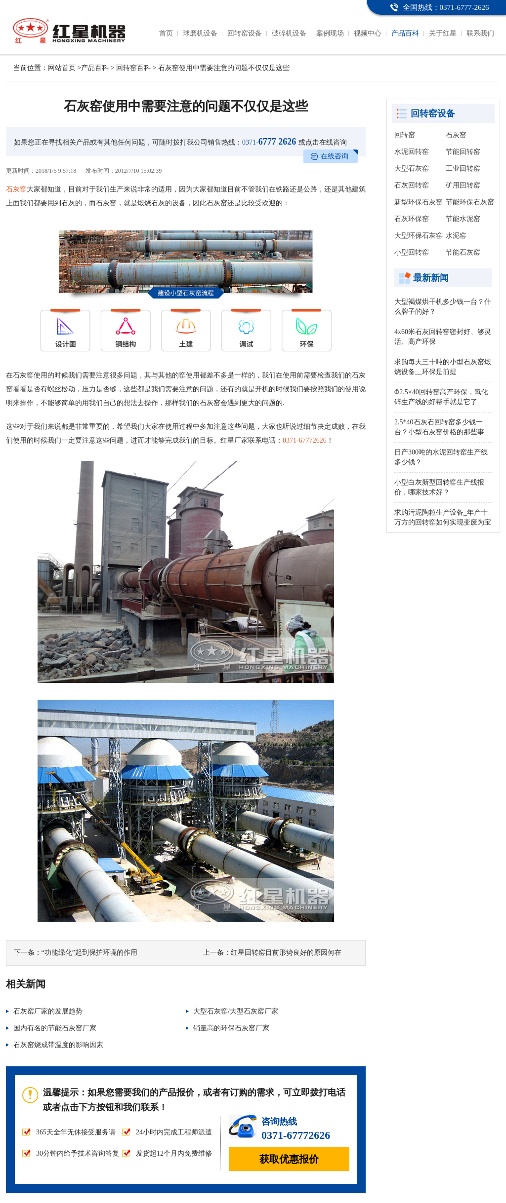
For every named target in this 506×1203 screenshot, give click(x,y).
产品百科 (405, 33)
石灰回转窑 (411, 185)
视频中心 (367, 33)
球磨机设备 (200, 33)
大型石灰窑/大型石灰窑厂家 (235, 1011)
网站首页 (62, 68)
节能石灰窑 (463, 252)
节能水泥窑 (463, 219)
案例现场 (330, 33)
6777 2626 (269, 142)
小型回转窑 (411, 252)
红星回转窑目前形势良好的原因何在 (286, 952)
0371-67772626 (305, 440)
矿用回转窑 (463, 185)
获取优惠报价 (289, 1159)
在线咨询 (334, 156)
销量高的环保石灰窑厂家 (231, 1028)
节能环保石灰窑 (470, 202)
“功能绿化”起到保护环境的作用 (89, 952)
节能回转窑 (463, 151)
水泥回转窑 (411, 151)
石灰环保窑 (411, 219)
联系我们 (480, 33)
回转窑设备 (244, 33)
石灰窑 (16, 189)
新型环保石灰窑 (418, 202)
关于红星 (443, 33)
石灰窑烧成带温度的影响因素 (58, 1045)
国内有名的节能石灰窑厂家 (54, 1028)
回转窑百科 (133, 68)
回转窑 (404, 135)
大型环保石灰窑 (418, 235)
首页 (166, 33)
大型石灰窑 (411, 168)
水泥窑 (456, 235)
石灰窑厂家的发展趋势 (48, 1011)
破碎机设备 (289, 33)
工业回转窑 (463, 168)
